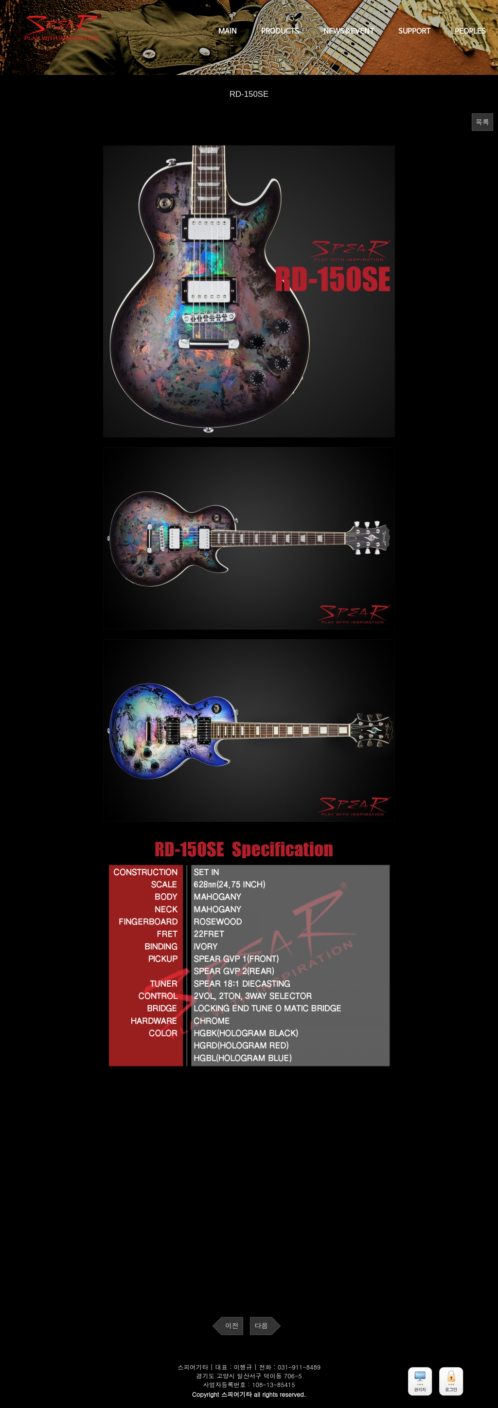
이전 (232, 1326)
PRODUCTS (280, 31)
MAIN (227, 31)
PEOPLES (470, 31)
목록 (482, 122)
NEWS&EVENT (348, 31)
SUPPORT (414, 31)
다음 (261, 1326)
